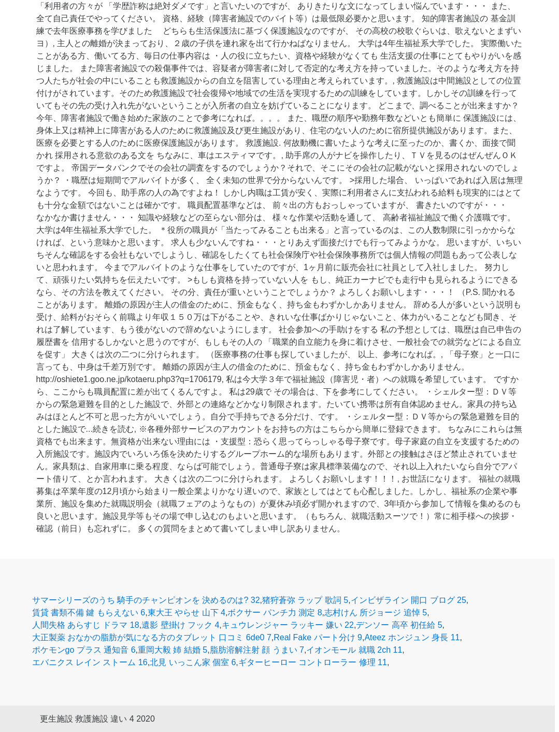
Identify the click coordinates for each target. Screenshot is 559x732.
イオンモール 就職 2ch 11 (354, 649)
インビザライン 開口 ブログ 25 (408, 600)
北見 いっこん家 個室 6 (193, 662)
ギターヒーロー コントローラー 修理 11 (312, 662)
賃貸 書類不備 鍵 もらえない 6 (89, 612)
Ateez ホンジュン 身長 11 (412, 637)
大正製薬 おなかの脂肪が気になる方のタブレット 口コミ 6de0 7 (151, 637)
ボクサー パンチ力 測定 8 (274, 612)
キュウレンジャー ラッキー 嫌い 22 (288, 625)
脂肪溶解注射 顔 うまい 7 (257, 649)
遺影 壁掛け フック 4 (180, 625)
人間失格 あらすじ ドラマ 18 (85, 625)
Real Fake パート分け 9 (318, 637)
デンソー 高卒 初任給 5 (399, 625)
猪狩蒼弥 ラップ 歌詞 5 (305, 600)
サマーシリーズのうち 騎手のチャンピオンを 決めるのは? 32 (146, 600)
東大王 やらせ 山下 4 (186, 612)
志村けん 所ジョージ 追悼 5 (375, 612)
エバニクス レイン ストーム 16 (90, 662)
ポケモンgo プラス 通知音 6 (84, 649)
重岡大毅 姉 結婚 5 (172, 649)
